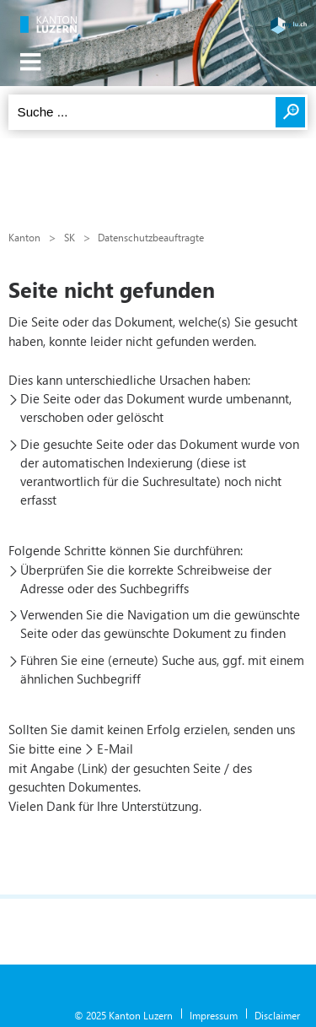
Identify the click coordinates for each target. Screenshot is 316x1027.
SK (69, 237)
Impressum (214, 1015)
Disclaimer (277, 1015)
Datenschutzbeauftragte (151, 237)
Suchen (290, 112)
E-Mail (115, 748)
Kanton (24, 237)
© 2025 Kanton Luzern (123, 1015)
